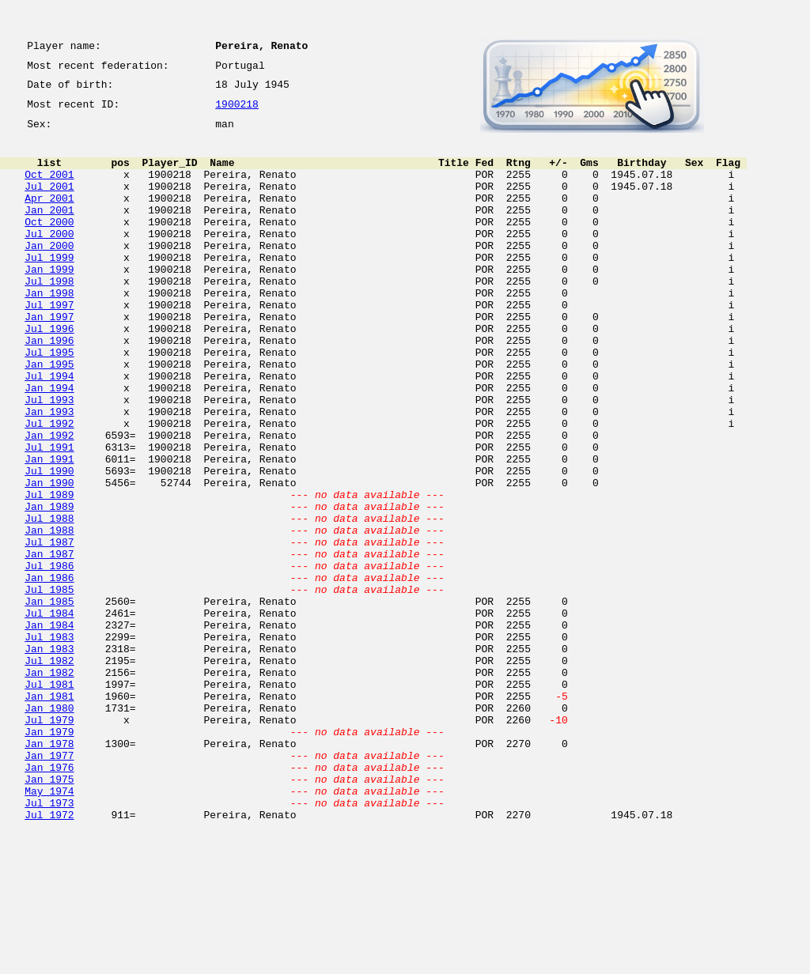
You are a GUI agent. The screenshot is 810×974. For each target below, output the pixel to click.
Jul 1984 (49, 715)
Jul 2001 (49, 202)
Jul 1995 (49, 402)
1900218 (237, 112)
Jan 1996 (49, 387)
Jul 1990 (49, 544)
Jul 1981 (49, 800)
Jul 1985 (49, 686)
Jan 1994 (49, 444)
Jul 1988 (49, 601)
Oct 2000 (49, 245)
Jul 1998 (49, 316)
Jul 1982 (49, 771)
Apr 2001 (49, 217)
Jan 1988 (49, 615)
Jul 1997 (49, 345)
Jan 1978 (49, 871)
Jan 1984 (49, 729)
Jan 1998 (49, 330)
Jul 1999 (49, 288)
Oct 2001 (49, 188)
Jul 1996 (49, 373)
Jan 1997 (49, 359)
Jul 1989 (49, 572)
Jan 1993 (49, 473)
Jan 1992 (49, 501)
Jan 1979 (49, 857)
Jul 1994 (49, 430)
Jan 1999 (49, 302)
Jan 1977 (49, 885)
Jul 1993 (49, 458)
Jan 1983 (49, 757)
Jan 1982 (49, 786)
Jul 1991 (49, 515)
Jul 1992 (49, 487)
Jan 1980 (49, 828)
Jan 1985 (49, 700)
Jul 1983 (49, 743)
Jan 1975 (49, 914)
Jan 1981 (49, 814)
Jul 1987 (49, 629)
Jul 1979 (49, 843)
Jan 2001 (49, 231)
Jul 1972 (49, 956)
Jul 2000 (49, 259)
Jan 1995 (49, 416)
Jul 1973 (49, 942)
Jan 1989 (49, 586)
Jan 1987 (49, 643)
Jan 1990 (49, 558)
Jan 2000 (49, 273)
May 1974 (49, 928)
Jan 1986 (49, 672)
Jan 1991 (49, 530)
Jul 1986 (49, 658)
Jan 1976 (49, 900)
